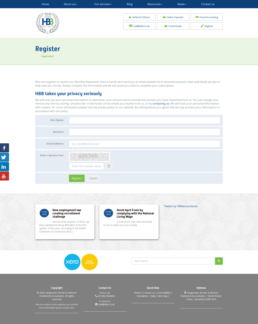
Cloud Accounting (206, 17)
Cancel (93, 184)
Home (45, 4)
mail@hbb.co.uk (139, 26)
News (182, 4)
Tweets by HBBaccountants (181, 209)
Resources (154, 4)
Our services (102, 4)
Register (206, 26)
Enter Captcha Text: (52, 161)
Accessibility (163, 292)
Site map (162, 296)
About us (70, 4)
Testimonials (173, 26)
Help (153, 296)
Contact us (207, 4)
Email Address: (55, 149)
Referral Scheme (139, 17)
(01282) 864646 (105, 296)
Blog (130, 4)
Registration (56, 56)
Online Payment (173, 17)
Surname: (58, 138)
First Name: (57, 126)
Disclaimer (142, 296)
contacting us (161, 110)
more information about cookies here (56, 307)
